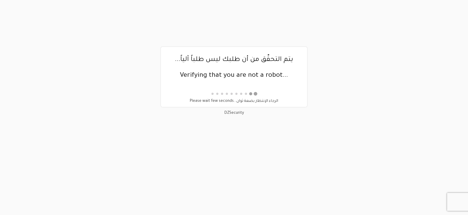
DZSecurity (234, 113)
